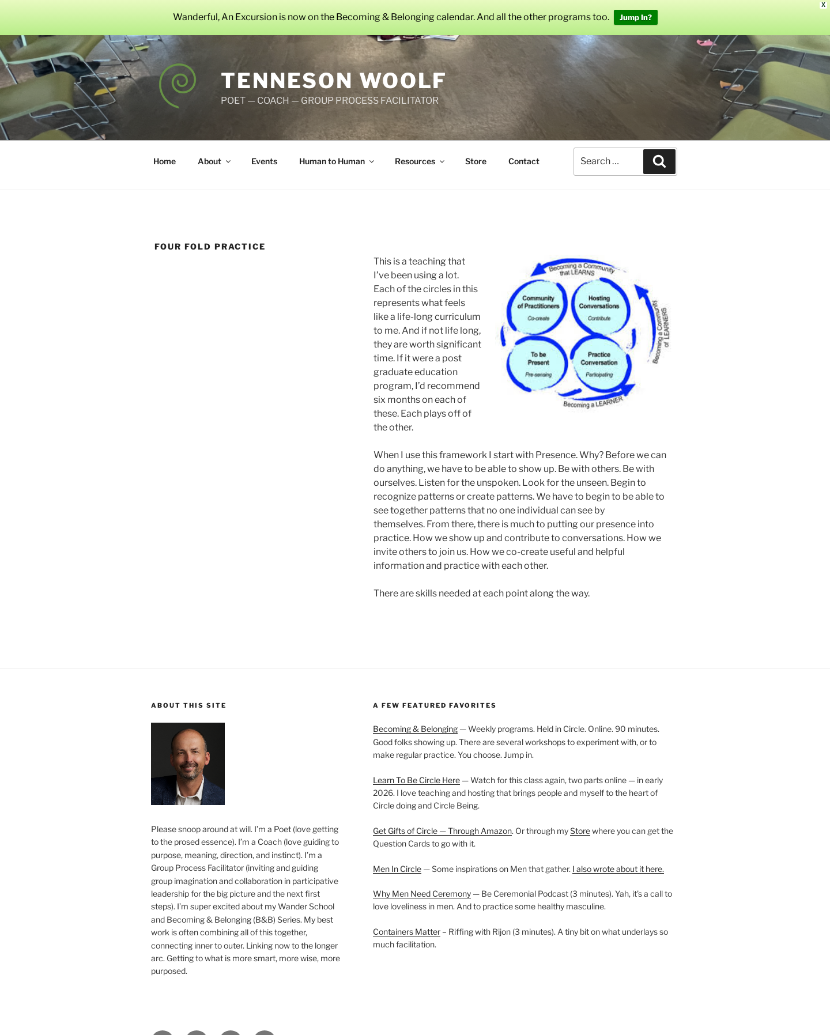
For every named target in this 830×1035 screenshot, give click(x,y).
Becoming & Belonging (415, 719)
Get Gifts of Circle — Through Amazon (442, 820)
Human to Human (337, 151)
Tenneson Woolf (334, 70)
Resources (420, 151)
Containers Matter (406, 921)
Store (475, 151)
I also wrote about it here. (618, 858)
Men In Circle (397, 858)
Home (164, 151)
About (215, 151)
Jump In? (636, 12)
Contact (524, 151)
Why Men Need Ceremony (422, 883)
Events (264, 151)
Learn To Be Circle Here (416, 770)
